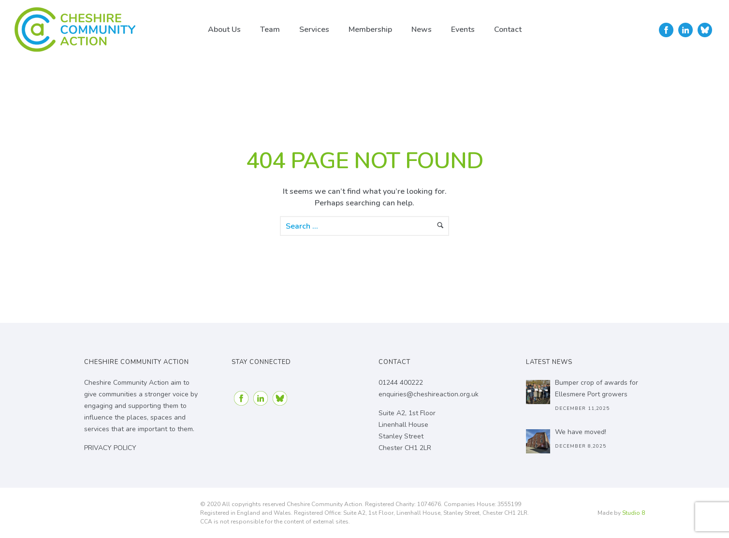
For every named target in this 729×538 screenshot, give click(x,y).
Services (314, 29)
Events (463, 29)
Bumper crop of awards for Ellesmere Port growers (596, 388)
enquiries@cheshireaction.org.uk (429, 394)
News (421, 29)
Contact (508, 29)
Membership (370, 29)
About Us (224, 29)
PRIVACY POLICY (110, 447)
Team (270, 29)
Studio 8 (633, 513)
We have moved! (580, 431)
